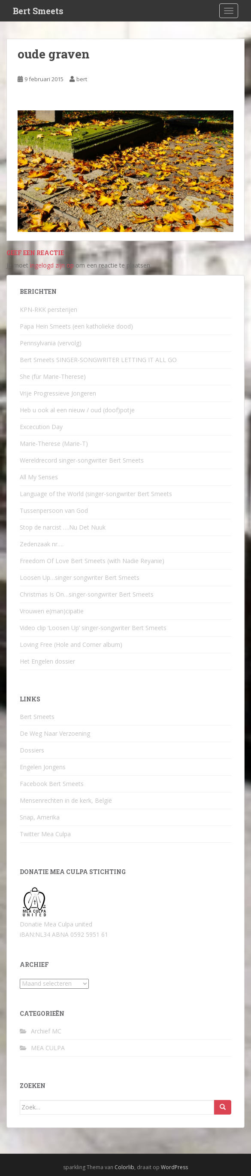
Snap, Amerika (40, 817)
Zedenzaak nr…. (42, 544)
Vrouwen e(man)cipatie (52, 611)
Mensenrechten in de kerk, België (66, 800)
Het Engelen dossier (47, 661)
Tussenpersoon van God (54, 510)
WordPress (174, 1167)
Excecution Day (41, 427)
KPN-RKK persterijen (48, 309)
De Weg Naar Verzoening (55, 733)
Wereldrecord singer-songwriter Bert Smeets (82, 460)
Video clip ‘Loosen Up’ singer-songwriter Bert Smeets (93, 628)
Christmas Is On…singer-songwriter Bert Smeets (87, 594)
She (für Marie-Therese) (53, 376)
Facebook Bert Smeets (52, 784)
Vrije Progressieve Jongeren (58, 393)
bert (81, 79)
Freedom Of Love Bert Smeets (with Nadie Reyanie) (92, 561)
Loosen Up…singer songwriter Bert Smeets (79, 577)
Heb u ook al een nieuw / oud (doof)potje (77, 410)
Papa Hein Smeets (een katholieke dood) (76, 326)
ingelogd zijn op (52, 265)
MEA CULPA (48, 1048)
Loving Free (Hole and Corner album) (71, 644)
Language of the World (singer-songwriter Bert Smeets (96, 494)
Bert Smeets (38, 10)
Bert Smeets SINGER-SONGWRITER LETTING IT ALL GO (98, 360)
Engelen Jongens (43, 767)
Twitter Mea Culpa (45, 834)
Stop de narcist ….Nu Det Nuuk (63, 527)
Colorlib (124, 1167)
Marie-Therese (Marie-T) (54, 443)
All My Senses (39, 477)
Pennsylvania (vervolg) (51, 343)
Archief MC (46, 1031)
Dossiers (32, 750)
